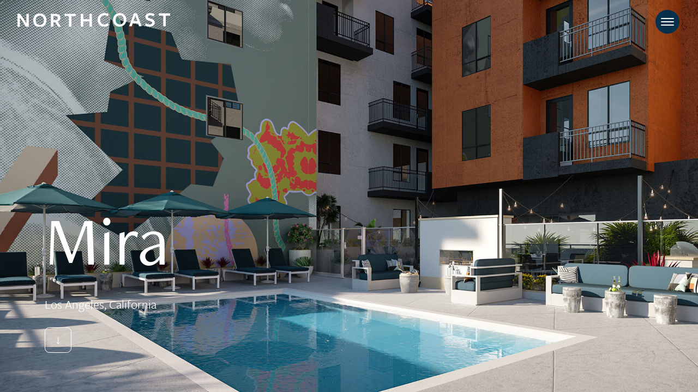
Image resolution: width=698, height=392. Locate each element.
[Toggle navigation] (667, 22)
